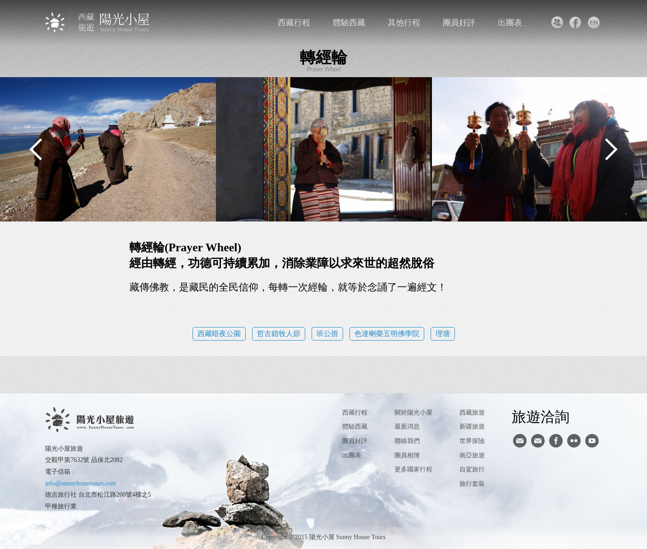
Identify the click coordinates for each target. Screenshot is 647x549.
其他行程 (404, 22)
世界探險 (472, 441)
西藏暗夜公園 (219, 333)
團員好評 (459, 22)
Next (610, 149)
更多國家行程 (413, 469)
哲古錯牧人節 (278, 333)
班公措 (327, 333)
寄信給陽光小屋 (520, 441)
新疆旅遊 (472, 426)
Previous (36, 149)
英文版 (594, 22)
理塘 (443, 333)
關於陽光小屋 (413, 412)
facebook (575, 22)
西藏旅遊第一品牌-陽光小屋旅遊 (98, 22)
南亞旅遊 (472, 455)
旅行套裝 (472, 483)
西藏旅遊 (472, 412)
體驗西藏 (349, 22)
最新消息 (407, 426)
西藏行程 (294, 22)
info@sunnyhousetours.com (80, 483)
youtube (592, 441)
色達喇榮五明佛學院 (386, 333)
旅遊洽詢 (540, 416)
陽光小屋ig (538, 441)
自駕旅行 (472, 469)
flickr (574, 441)
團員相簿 (407, 455)
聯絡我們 (557, 22)
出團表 (510, 22)
